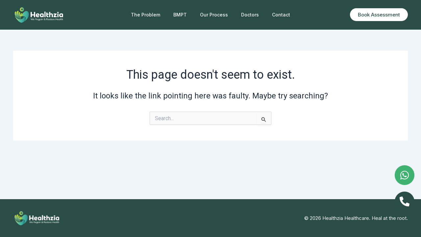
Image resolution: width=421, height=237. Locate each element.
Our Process (214, 14)
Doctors (250, 14)
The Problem (145, 14)
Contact (281, 14)
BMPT (180, 14)
